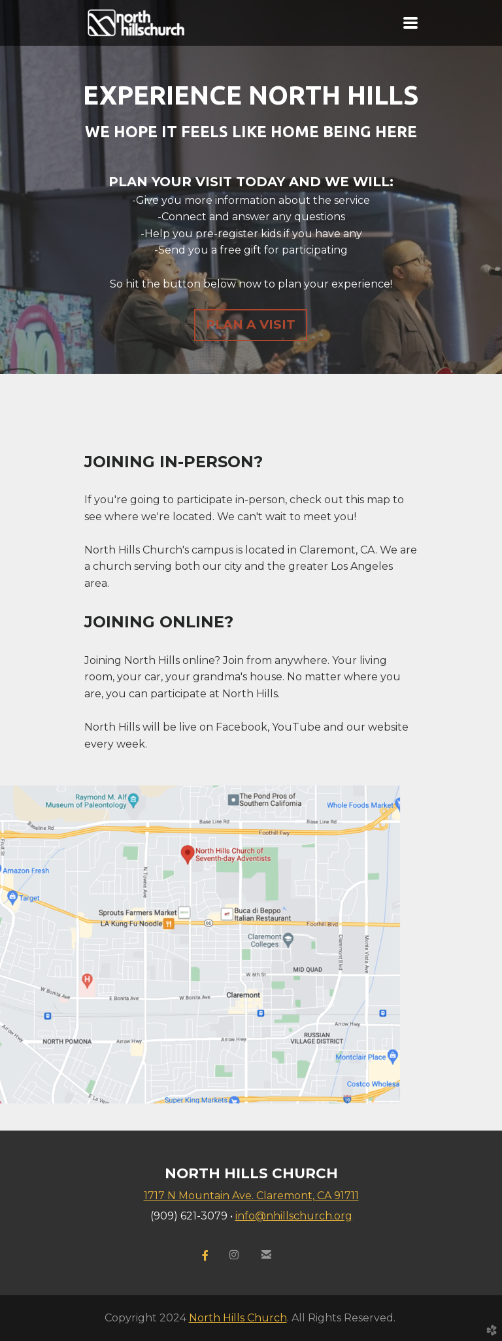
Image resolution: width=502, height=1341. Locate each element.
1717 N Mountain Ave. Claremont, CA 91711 (251, 1195)
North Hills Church (238, 1318)
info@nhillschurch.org (293, 1216)
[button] (250, 325)
